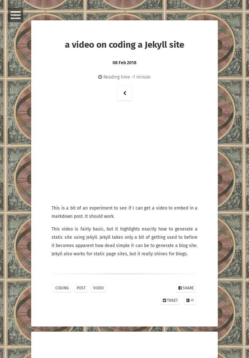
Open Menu (15, 15)
